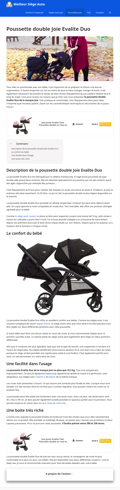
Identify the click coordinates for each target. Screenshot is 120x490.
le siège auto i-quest (25, 216)
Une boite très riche (20, 159)
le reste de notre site (55, 403)
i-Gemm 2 (40, 376)
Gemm (52, 376)
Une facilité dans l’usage (22, 155)
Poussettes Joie (75, 12)
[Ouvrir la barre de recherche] (110, 12)
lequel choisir (43, 323)
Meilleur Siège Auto (29, 4)
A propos (100, 12)
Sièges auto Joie (56, 12)
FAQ (89, 12)
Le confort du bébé (20, 152)
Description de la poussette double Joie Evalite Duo (34, 148)
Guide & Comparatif (35, 12)
